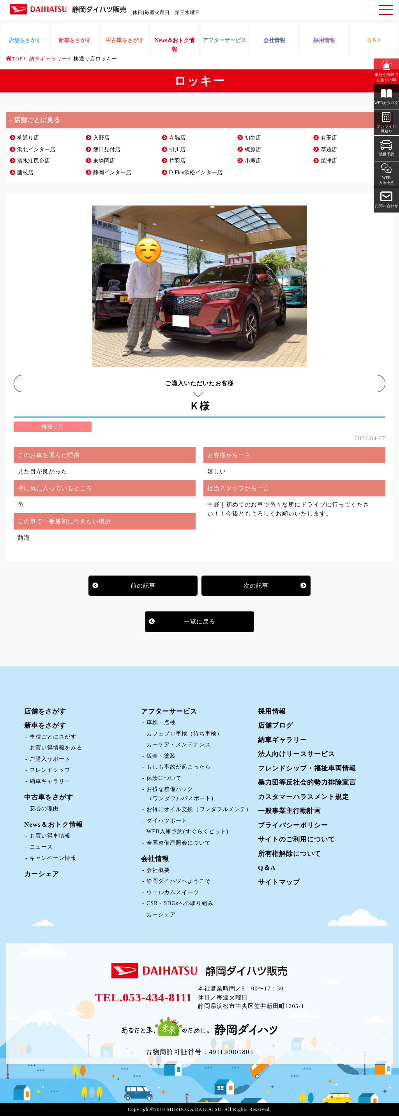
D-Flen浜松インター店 (196, 172)
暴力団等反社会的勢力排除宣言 (307, 782)
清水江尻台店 (33, 161)
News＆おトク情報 (53, 824)
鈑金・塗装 (161, 756)
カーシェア (41, 874)
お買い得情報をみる (56, 748)
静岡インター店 (112, 172)
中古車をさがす (48, 797)
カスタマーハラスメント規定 (303, 797)
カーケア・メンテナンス (179, 745)
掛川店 (177, 149)
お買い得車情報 (50, 836)
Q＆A (267, 868)
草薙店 (329, 149)
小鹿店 (253, 161)
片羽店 (177, 161)
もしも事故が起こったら (179, 767)
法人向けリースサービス (296, 754)
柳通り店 (28, 138)
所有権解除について (289, 853)
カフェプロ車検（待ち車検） (184, 734)
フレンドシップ (50, 770)
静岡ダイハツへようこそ (179, 881)
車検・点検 (161, 722)
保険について (164, 778)
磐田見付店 (106, 149)
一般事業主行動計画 (289, 811)
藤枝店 (25, 172)
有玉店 (329, 138)
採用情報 (272, 711)
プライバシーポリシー (293, 825)
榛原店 (253, 149)
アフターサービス (169, 711)
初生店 (253, 138)
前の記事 (143, 586)
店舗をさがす (45, 711)
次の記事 (256, 586)
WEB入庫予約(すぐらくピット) (187, 831)
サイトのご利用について (296, 839)
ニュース (41, 847)
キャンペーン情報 (53, 858)
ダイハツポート (167, 821)
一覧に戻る (199, 621)
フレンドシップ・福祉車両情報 (307, 768)
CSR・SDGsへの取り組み (180, 903)
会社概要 (158, 870)
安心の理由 (44, 808)
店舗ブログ (275, 725)
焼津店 (329, 161)
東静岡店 (104, 161)
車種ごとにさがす (53, 737)
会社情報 (155, 859)
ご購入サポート (50, 759)
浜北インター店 (36, 149)
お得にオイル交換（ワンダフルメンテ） (199, 809)
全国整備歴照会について (179, 843)
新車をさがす (45, 725)
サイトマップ (279, 882)
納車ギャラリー (50, 781)
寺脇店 (177, 138)
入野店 (101, 138)
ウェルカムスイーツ (173, 892)
